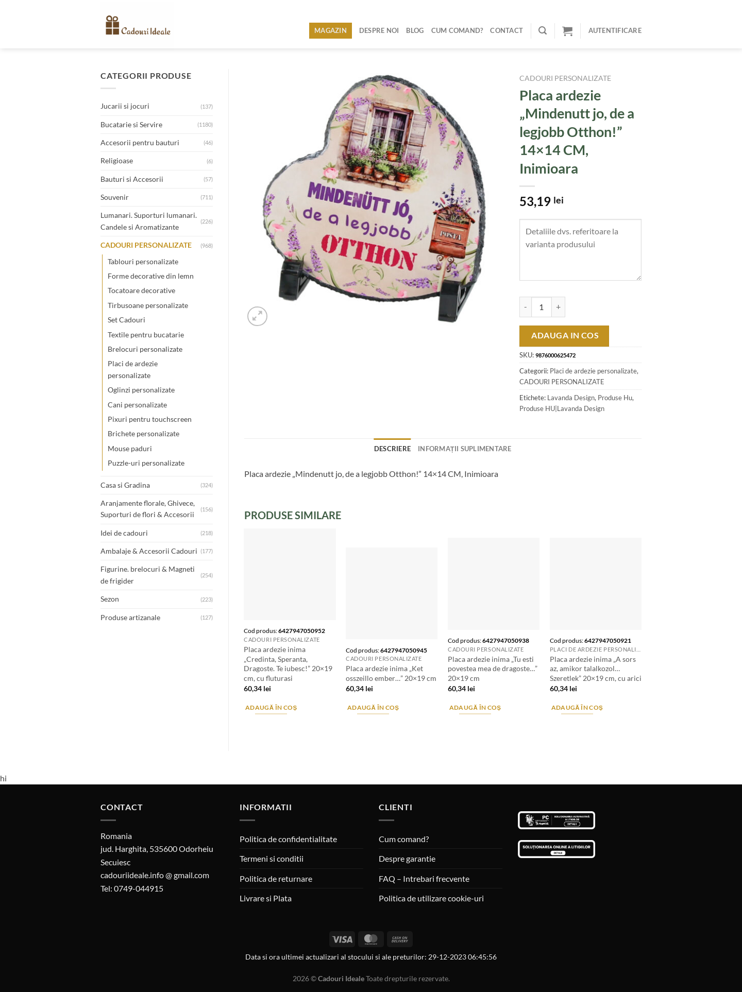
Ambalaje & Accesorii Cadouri (148, 550)
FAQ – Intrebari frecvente (424, 878)
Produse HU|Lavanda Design (561, 408)
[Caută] (542, 31)
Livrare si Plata (266, 898)
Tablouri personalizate (143, 261)
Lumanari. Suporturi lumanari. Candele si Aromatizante (148, 221)
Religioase (116, 160)
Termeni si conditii (271, 858)
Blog (415, 30)
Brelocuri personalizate (145, 349)
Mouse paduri (130, 448)
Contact (506, 30)
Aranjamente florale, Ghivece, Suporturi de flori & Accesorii (147, 509)
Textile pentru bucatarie (146, 334)
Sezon (109, 598)
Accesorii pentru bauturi (139, 142)
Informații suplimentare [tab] (465, 448)
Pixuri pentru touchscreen (150, 419)
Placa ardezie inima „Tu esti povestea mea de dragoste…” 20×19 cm (492, 668)
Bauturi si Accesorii (131, 179)
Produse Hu (615, 398)
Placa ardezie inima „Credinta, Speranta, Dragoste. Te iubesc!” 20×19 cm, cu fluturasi (288, 663)
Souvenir (114, 197)
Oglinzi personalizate (141, 389)
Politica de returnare (276, 878)
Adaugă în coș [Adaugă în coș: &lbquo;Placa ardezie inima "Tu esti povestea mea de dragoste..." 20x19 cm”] (475, 707)
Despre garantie (407, 858)
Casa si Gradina (125, 485)
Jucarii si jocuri (124, 105)
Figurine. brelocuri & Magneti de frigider (147, 575)
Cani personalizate (137, 404)
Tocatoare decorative (141, 290)
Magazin (330, 30)
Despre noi (379, 30)
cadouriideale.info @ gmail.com (154, 875)
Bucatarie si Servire (131, 124)
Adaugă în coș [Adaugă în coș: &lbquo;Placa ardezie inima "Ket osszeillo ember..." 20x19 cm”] (373, 707)
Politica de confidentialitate (288, 839)
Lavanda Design (571, 398)
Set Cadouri (126, 319)
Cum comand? (457, 30)
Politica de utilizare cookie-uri (431, 898)
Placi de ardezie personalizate (133, 369)
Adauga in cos (565, 335)
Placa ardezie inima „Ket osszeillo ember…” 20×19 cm (391, 673)
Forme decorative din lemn (151, 275)
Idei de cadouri (124, 532)
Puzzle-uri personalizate (146, 462)
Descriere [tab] (392, 448)
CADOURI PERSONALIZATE (146, 245)
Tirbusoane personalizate (148, 305)
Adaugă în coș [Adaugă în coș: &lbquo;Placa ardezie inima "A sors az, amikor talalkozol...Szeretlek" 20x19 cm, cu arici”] (577, 707)
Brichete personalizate (143, 433)
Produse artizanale (130, 617)
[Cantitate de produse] (541, 307)
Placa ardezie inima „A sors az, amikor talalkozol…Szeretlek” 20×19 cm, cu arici (596, 668)
